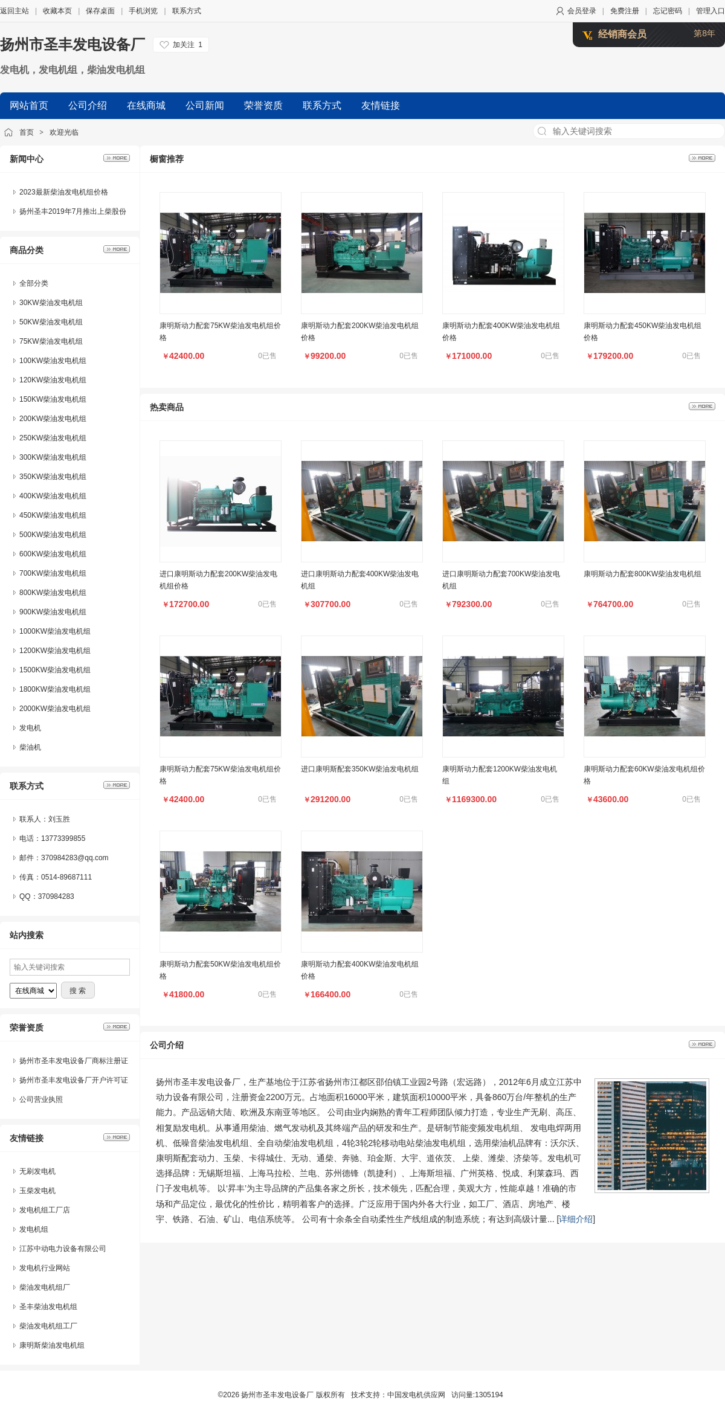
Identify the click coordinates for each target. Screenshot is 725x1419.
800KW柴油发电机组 (52, 592)
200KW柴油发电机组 (52, 418)
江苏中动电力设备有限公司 (62, 1248)
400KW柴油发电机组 (52, 496)
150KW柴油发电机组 (52, 399)
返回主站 (14, 11)
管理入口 (710, 11)
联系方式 (186, 11)
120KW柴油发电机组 (52, 380)
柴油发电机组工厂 (48, 1326)
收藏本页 (57, 11)
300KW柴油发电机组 (52, 457)
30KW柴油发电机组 (51, 302)
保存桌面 (100, 11)
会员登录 (581, 11)
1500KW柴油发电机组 (55, 670)
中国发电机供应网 (416, 1395)
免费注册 (624, 11)
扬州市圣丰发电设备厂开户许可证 (73, 1080)
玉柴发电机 (37, 1190)
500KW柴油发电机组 (52, 534)
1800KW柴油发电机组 (55, 689)
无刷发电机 (37, 1171)
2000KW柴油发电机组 (55, 708)
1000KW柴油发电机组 (55, 631)
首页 (26, 132)
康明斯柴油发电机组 (52, 1345)
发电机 (30, 728)
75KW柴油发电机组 (51, 341)
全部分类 (33, 283)
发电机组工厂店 (44, 1210)
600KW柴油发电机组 (52, 554)
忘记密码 (667, 11)
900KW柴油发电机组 (52, 612)
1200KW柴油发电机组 (55, 650)
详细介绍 (576, 1219)
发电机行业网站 (44, 1268)
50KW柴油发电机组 (51, 322)
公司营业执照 (41, 1099)
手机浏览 (143, 11)
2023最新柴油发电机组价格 (63, 192)
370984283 (56, 896)
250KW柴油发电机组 (52, 438)
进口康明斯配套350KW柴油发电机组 (360, 769)
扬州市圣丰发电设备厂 (72, 44)
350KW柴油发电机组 (52, 476)
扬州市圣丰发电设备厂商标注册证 (73, 1061)
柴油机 (30, 747)
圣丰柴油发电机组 (48, 1306)
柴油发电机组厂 (44, 1287)
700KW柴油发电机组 (52, 573)
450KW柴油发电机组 (52, 515)
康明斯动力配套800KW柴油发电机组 (642, 574)
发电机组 (33, 1229)
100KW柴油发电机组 (52, 360)
